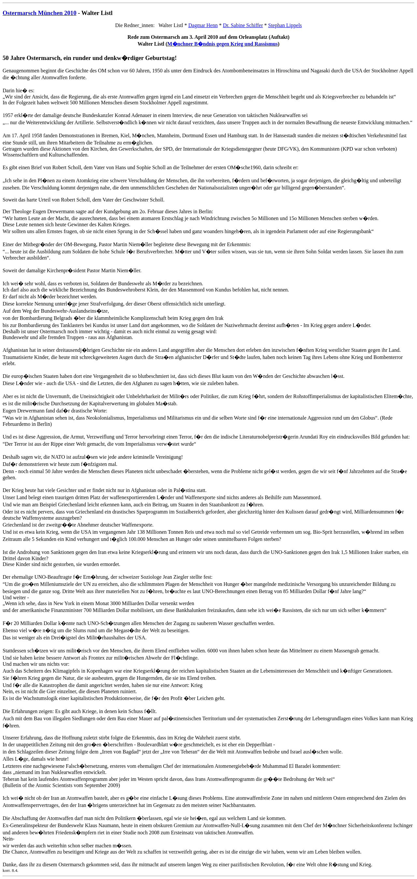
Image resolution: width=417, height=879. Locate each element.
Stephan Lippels (285, 25)
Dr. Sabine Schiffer (243, 25)
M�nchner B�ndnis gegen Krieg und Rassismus (222, 44)
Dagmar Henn (203, 25)
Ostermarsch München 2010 (40, 12)
